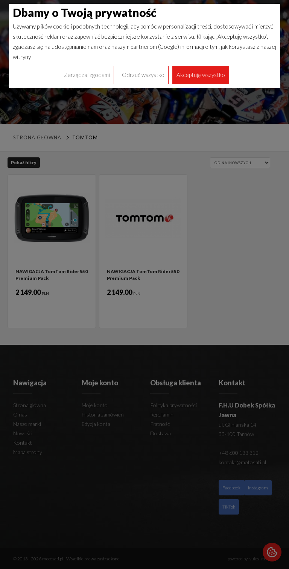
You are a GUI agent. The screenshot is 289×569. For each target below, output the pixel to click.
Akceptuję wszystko (200, 74)
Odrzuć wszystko (143, 74)
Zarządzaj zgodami (87, 74)
